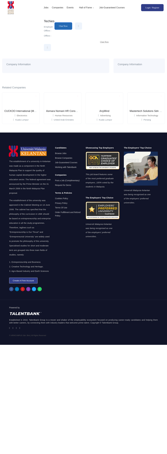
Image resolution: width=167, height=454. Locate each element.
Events (70, 7)
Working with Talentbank (65, 167)
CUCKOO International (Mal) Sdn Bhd (25, 111)
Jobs (46, 7)
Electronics (22, 115)
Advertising (105, 115)
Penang (147, 120)
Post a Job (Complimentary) (67, 180)
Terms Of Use (61, 207)
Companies (57, 7)
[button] (23, 280)
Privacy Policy (61, 203)
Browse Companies (63, 158)
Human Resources (63, 115)
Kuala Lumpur (21, 120)
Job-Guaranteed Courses (112, 7)
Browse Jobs (60, 153)
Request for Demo (63, 185)
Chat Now (63, 26)
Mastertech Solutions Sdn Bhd (147, 111)
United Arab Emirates (64, 120)
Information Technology (147, 115)
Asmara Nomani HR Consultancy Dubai (68, 111)
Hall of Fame (86, 7)
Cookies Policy (61, 198)
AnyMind (104, 111)
